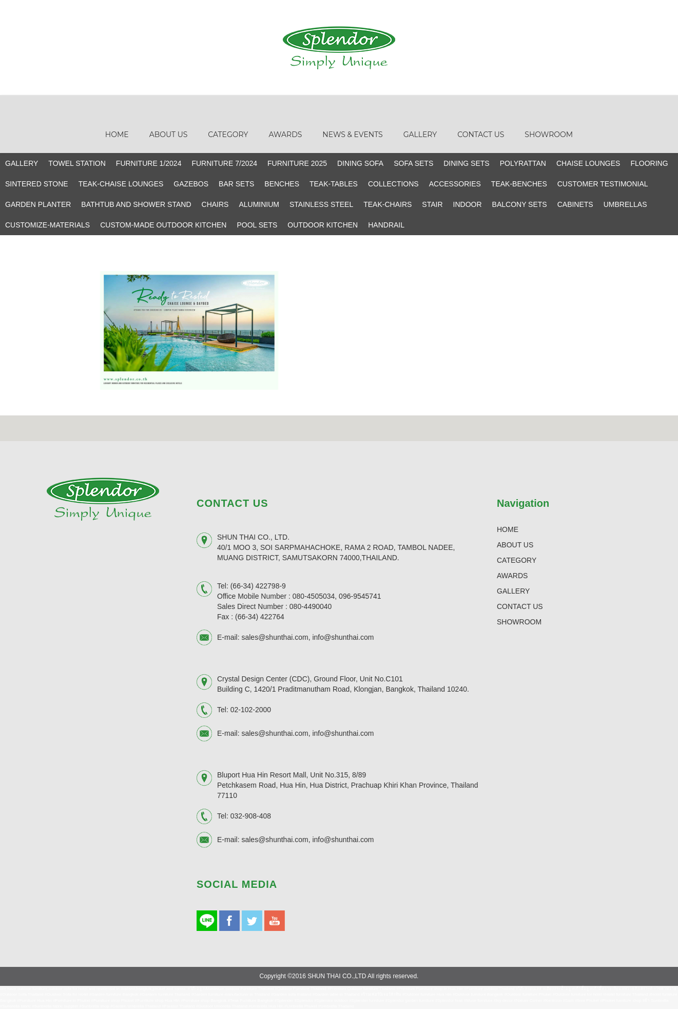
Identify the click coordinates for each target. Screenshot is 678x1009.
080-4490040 (310, 606)
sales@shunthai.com (274, 637)
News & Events (352, 134)
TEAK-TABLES (333, 184)
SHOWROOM (519, 622)
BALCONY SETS (519, 204)
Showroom (549, 134)
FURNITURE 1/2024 (149, 163)
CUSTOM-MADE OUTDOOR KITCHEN (163, 225)
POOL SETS (257, 225)
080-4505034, (315, 596)
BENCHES (281, 184)
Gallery (420, 134)
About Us (168, 134)
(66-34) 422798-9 (258, 586)
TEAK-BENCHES (519, 184)
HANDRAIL (386, 225)
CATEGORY (516, 560)
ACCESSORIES (455, 184)
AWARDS (512, 576)
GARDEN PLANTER (38, 204)
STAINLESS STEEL (321, 204)
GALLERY (21, 163)
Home (117, 134)
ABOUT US (515, 545)
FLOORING (649, 163)
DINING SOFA (360, 163)
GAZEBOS (190, 184)
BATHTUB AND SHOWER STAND (136, 204)
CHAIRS (215, 204)
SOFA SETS (413, 163)
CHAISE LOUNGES (588, 163)
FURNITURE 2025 (297, 163)
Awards (285, 134)
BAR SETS (236, 184)
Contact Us (480, 134)
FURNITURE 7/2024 (224, 163)
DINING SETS (466, 163)
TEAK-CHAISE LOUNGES (121, 184)
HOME (507, 529)
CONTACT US (520, 606)
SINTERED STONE (36, 184)
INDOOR (467, 204)
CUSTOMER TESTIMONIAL (602, 184)
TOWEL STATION (77, 163)
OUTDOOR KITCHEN (322, 225)
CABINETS (575, 204)
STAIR (432, 204)
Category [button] (228, 134)
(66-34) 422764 (259, 617)
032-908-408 (250, 816)
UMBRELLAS (625, 204)
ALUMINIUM (259, 204)
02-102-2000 (250, 710)
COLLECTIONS (393, 184)
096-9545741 (360, 596)
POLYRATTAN (523, 163)
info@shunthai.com (343, 637)
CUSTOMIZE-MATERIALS (47, 225)
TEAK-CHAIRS (387, 204)
